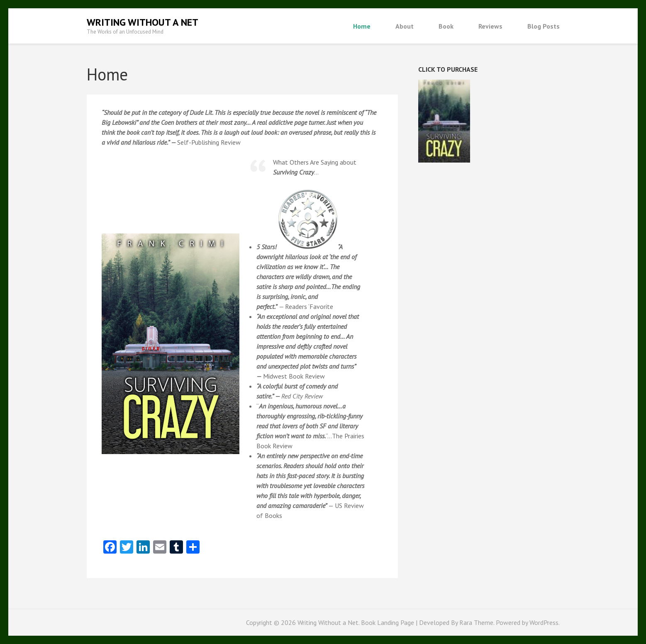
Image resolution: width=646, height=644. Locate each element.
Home (362, 26)
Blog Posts (543, 26)
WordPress (543, 622)
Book (446, 26)
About (404, 26)
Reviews (490, 26)
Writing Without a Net (142, 22)
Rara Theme (476, 622)
